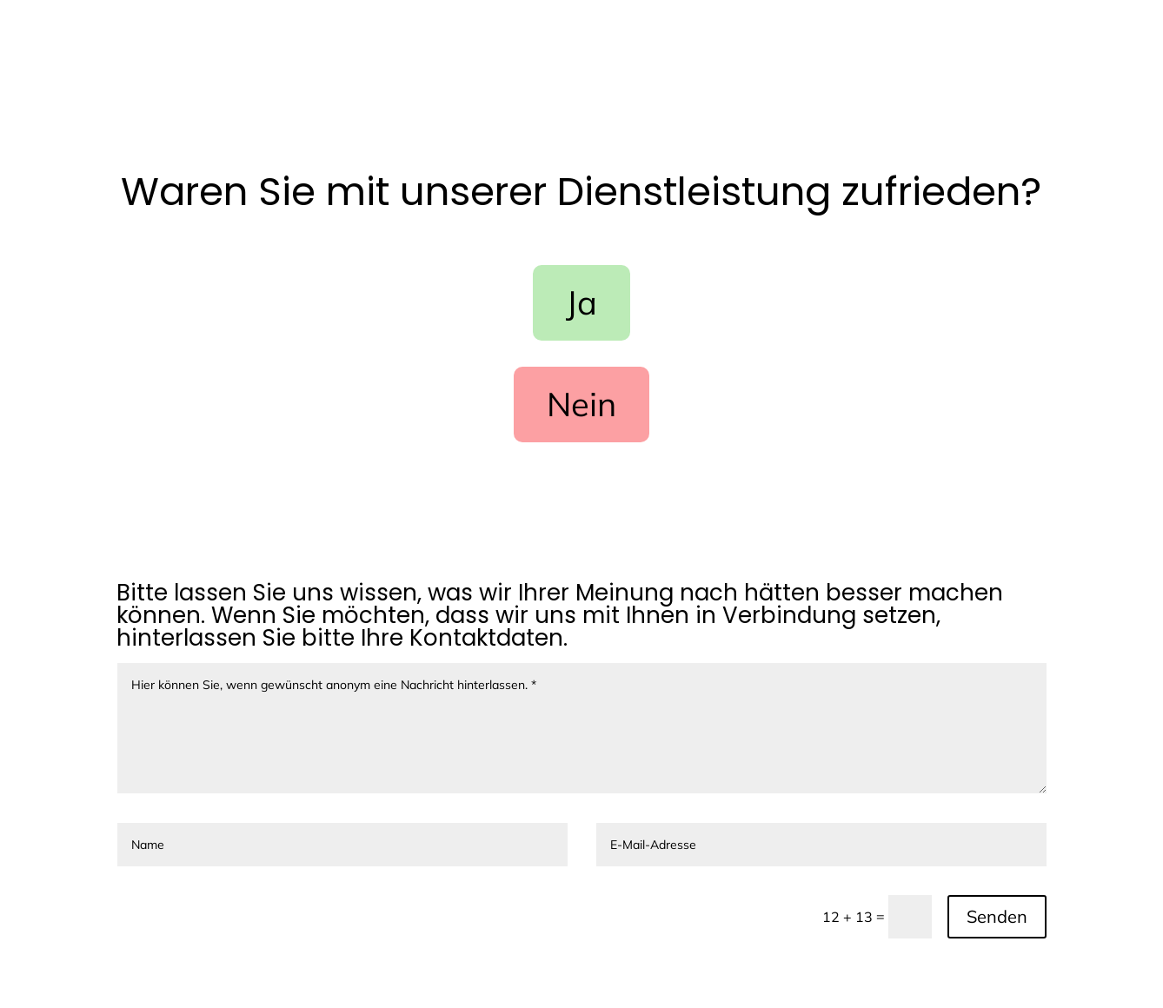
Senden (997, 916)
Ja (581, 302)
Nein (581, 404)
